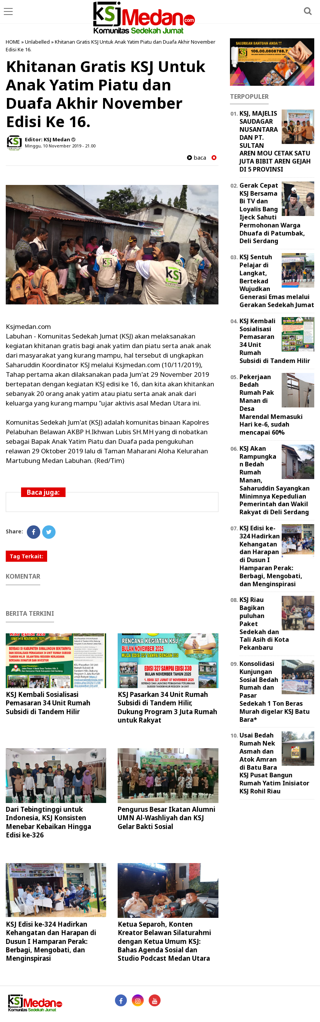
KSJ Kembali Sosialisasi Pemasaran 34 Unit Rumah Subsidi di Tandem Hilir (48, 703)
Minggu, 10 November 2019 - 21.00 (60, 146)
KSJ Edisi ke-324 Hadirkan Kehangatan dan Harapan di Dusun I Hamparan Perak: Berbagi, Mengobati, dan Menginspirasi (51, 941)
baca (196, 157)
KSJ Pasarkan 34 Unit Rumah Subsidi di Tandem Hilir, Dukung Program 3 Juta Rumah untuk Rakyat (167, 707)
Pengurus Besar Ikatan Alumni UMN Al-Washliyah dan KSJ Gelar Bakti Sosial (166, 818)
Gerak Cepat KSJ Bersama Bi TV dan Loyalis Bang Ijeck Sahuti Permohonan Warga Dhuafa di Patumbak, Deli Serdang (272, 213)
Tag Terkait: (26, 556)
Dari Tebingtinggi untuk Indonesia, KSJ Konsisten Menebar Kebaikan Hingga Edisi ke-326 (48, 822)
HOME (13, 41)
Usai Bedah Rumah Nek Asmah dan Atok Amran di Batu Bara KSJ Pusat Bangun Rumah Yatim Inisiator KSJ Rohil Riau (274, 763)
